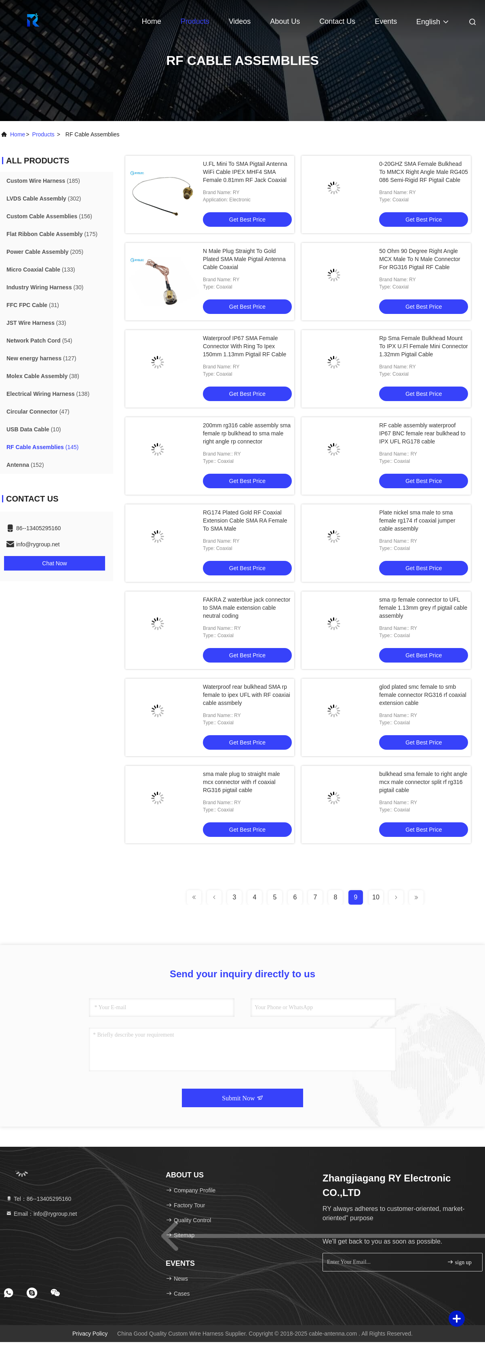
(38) (42, 376)
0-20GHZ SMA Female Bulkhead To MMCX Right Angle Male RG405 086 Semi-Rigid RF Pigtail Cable (423, 172)
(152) (25, 465)
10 (376, 897)
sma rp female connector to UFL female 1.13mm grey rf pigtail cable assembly (423, 607)
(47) (38, 411)
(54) (39, 340)
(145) (42, 447)
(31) (32, 305)
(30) (44, 287)
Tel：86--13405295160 (38, 1199)
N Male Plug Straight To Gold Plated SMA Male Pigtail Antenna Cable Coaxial (244, 259)
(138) (47, 394)
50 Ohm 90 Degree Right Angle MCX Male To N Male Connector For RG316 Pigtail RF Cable (419, 259)
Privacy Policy (90, 1333)
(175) (51, 234)
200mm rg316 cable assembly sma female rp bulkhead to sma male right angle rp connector (247, 433)
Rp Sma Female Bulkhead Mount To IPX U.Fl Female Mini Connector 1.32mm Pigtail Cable (423, 346)
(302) (43, 198)
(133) (40, 269)
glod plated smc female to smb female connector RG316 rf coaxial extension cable (422, 695)
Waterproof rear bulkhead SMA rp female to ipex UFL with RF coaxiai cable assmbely (246, 695)
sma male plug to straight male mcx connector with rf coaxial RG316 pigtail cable (241, 782)
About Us (285, 21)
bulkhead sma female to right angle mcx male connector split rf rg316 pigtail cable (423, 782)
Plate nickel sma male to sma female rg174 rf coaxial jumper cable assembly (417, 520)
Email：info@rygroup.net (41, 1214)
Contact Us (337, 21)
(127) (41, 358)
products (43, 134)
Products (195, 21)
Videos (240, 21)
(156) (49, 216)
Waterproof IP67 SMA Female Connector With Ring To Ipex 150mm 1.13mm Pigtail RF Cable (244, 346)
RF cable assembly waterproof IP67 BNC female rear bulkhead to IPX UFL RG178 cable (422, 433)
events (386, 21)
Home (151, 21)
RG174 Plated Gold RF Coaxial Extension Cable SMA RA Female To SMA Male (245, 520)
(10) (33, 429)
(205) (44, 252)
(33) (36, 323)
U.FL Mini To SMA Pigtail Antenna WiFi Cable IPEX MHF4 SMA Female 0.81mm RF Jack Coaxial (245, 172)
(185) (43, 181)
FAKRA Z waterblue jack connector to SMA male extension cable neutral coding (246, 607)
